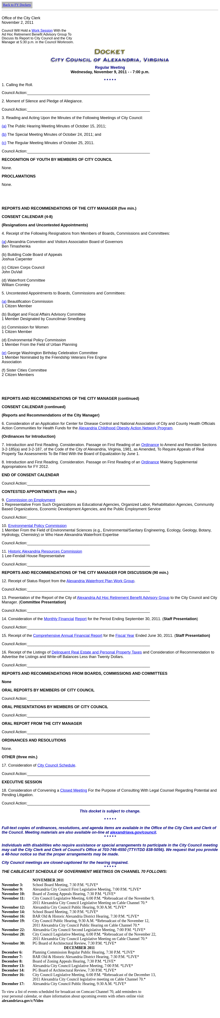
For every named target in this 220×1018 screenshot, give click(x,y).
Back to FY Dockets (17, 5)
